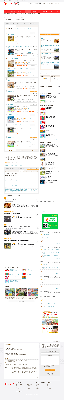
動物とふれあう (51, 3)
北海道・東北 (6, 13)
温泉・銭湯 (7, 191)
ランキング (28, 11)
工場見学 (19, 190)
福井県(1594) (22, 165)
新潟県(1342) (7, 165)
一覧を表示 (58, 243)
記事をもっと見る (21, 301)
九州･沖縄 (36, 171)
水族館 (23, 189)
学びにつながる (24, 180)
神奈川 (16, 13)
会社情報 (48, 387)
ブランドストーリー (49, 384)
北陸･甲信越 (21, 171)
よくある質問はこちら (50, 373)
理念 (37, 385)
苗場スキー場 (10, 104)
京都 (34, 13)
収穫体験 (18, 349)
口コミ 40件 (29, 108)
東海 (21, 13)
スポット (6, 11)
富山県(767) (12, 165)
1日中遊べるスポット (57, 3)
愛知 (23, 13)
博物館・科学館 (15, 190)
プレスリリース (49, 388)
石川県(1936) (17, 165)
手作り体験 (9, 349)
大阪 (32, 13)
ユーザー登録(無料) (53, 0)
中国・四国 (38, 13)
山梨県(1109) (27, 165)
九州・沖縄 (43, 13)
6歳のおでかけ (45, 209)
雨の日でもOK (46, 3)
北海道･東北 (7, 171)
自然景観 (35, 189)
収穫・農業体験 (13, 181)
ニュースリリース (18, 388)
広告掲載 (17, 387)
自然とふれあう (7, 181)
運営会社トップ (38, 384)
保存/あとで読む (47, 0)
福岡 (45, 13)
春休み (43, 3)
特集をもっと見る (57, 139)
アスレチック (27, 190)
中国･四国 (31, 171)
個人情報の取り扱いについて (50, 365)
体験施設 (23, 190)
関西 (30, 13)
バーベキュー (7, 185)
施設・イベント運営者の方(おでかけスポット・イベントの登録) (19, 364)
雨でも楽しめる (7, 354)
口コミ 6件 (29, 142)
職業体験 (21, 349)
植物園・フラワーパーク (29, 189)
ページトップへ (56, 341)
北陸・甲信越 (27, 13)
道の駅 (15, 191)
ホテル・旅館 (11, 191)
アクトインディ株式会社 (47, 382)
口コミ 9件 (29, 62)
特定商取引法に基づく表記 (19, 391)
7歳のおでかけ (55, 209)
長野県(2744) (32, 165)
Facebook (17, 390)
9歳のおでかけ (55, 211)
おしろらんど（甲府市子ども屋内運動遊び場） (16, 124)
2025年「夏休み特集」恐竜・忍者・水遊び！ (11, 360)
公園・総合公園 (32, 190)
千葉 (17, 13)
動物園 (18, 189)
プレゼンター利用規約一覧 (29, 384)
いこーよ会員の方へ (50, 374)
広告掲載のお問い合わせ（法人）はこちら (50, 366)
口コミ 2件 (29, 128)
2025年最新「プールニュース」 (23, 360)
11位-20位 (21, 25)
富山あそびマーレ (11, 91)
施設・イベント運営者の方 (19, 384)
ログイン (58, 0)
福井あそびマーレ (11, 137)
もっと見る (36, 377)
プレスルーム (28, 387)
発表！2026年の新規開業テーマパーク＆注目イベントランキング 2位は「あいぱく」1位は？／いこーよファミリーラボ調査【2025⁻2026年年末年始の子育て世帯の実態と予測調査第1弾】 (24, 368)
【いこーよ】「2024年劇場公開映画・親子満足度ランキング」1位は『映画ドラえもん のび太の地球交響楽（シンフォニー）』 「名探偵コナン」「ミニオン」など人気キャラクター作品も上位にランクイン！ (24, 375)
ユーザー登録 (7, 364)
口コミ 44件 (29, 72)
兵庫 (35, 13)
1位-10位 (10, 25)
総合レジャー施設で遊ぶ (9, 180)
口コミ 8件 (29, 37)
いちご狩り (30, 28)
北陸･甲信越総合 (16, 28)
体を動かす (22, 28)
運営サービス (38, 387)
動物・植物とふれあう (17, 180)
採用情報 (37, 388)
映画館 (15, 354)
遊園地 (10, 189)
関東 (12, 13)
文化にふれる (30, 180)
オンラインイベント (20, 11)
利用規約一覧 (17, 385)
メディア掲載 (28, 388)
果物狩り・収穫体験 (8, 190)
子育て (52, 11)
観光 (18, 191)
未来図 (47, 385)
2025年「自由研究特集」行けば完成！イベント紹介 (12, 361)
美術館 (22, 354)
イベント (11, 11)
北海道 (9, 13)
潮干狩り (25, 28)
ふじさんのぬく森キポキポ (13, 58)
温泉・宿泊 (23, 181)
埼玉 (19, 13)
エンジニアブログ (38, 390)
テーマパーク (14, 189)
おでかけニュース (45, 11)
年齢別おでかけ (35, 11)
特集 (57, 11)
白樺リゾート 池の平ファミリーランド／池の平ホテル (18, 68)
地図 (15, 41)
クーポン (33, 91)
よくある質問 (28, 385)
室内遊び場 (7, 189)
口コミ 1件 (29, 52)
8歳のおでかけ (45, 211)
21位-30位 (32, 25)
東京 (13, 13)
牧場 (21, 189)
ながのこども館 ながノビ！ (13, 114)
